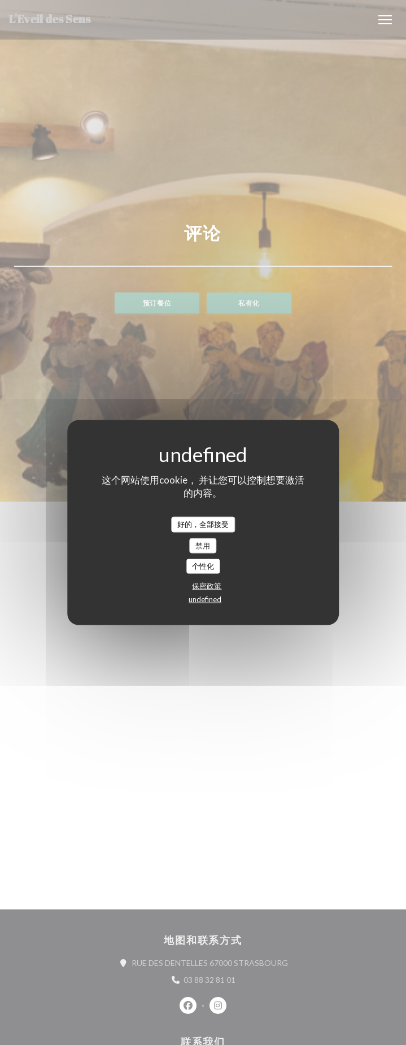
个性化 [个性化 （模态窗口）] (203, 566)
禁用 (202, 545)
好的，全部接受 (203, 524)
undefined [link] (205, 598)
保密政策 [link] (206, 585)
